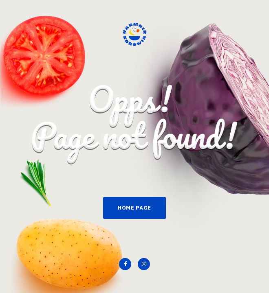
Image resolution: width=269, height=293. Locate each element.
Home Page (134, 207)
